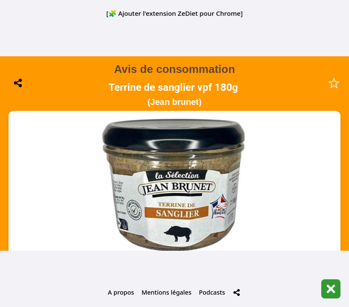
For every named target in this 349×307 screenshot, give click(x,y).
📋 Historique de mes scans (174, 230)
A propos (121, 292)
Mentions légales (167, 292)
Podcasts (212, 292)
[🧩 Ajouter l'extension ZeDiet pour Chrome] (174, 13)
